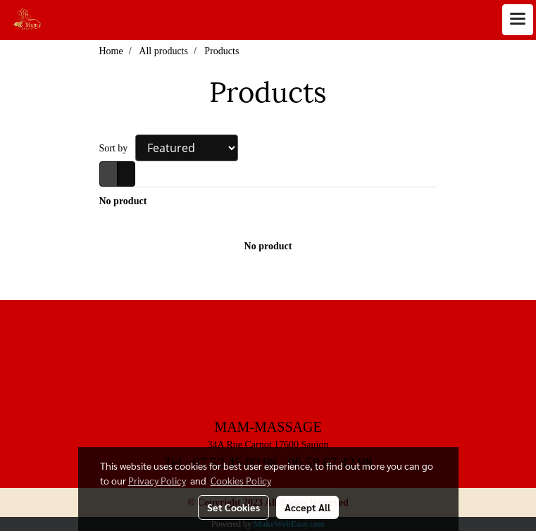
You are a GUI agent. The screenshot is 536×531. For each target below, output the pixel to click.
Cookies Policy (241, 480)
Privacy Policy (157, 480)
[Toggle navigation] (517, 19)
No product (123, 201)
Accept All (307, 507)
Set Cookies (233, 507)
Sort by (117, 148)
